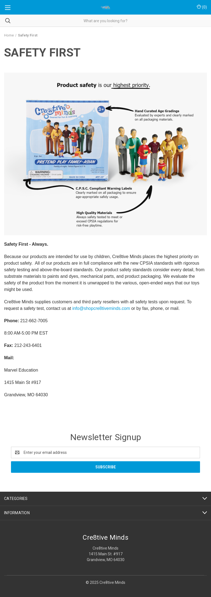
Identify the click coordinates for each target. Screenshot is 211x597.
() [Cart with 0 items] (202, 6)
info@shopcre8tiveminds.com (101, 308)
